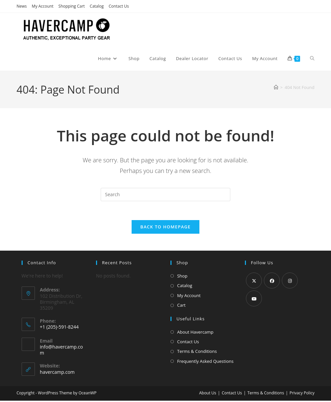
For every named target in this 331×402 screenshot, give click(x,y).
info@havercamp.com (61, 351)
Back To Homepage (165, 228)
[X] (254, 282)
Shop (182, 277)
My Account (43, 6)
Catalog (97, 6)
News (22, 6)
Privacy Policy (301, 394)
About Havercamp (195, 333)
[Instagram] (290, 282)
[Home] (276, 87)
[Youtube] (254, 300)
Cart (181, 306)
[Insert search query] (165, 194)
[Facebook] (272, 282)
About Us (207, 394)
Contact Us (119, 6)
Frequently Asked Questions (205, 362)
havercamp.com (57, 373)
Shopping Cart (71, 6)
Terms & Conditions (197, 353)
